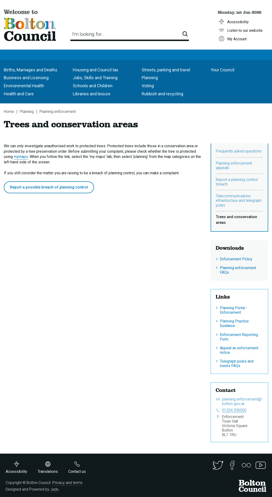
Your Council (222, 69)
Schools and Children (93, 85)
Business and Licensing (26, 77)
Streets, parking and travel (166, 69)
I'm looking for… (88, 34)
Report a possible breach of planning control (49, 187)
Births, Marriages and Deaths (30, 69)
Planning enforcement (58, 111)
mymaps (21, 156)
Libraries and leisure (91, 93)
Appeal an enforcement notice (239, 350)
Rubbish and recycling (162, 93)
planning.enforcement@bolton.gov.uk (242, 401)
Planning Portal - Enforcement (233, 310)
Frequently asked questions (238, 151)
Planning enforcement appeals (234, 165)
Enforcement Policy (236, 259)
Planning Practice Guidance (234, 323)
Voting (148, 85)
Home (9, 111)
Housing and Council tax (95, 69)
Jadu (54, 489)
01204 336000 (234, 410)
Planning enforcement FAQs (238, 270)
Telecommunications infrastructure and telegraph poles (238, 200)
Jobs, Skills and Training (95, 77)
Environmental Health (24, 85)
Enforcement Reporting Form (239, 336)
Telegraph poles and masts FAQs (237, 363)
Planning (150, 77)
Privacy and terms (67, 482)
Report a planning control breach (237, 181)
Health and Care (19, 93)
